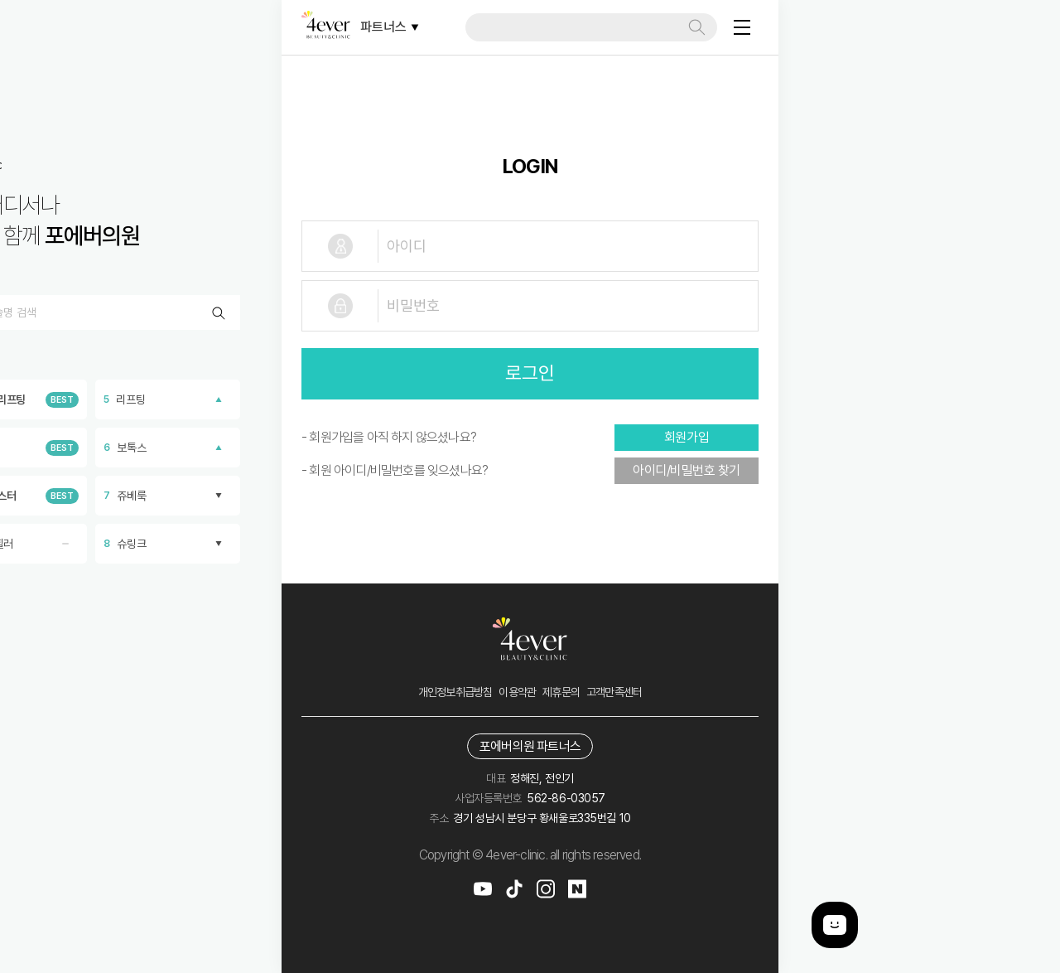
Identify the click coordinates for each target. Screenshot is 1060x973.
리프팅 (168, 399)
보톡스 (168, 447)
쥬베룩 (168, 495)
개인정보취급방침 (455, 692)
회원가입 (686, 437)
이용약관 (517, 692)
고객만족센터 (614, 692)
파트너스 (389, 27)
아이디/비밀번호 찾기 (686, 470)
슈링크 (168, 543)
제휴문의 (561, 692)
